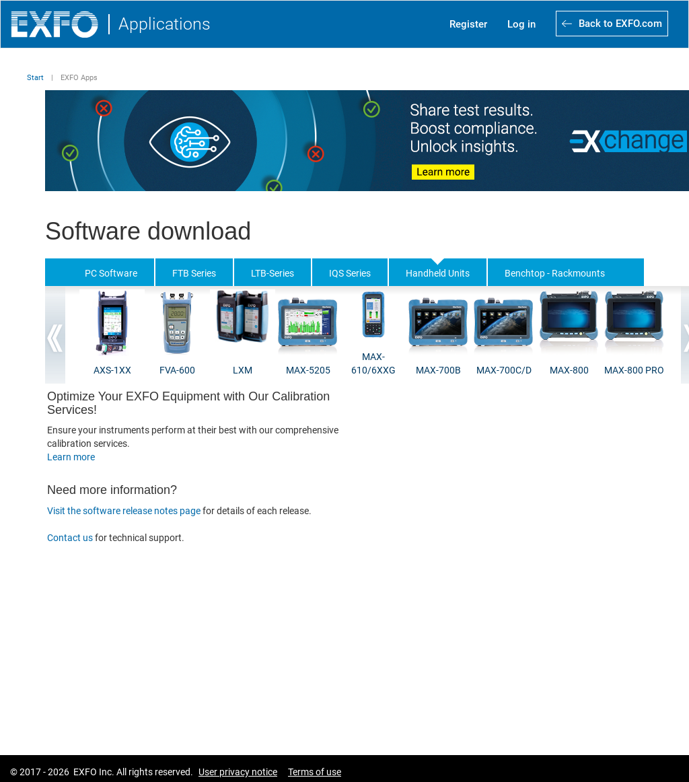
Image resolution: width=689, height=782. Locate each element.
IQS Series (350, 273)
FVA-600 (177, 370)
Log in (521, 24)
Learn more (71, 457)
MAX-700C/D (504, 370)
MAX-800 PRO (634, 370)
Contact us (71, 537)
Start (35, 77)
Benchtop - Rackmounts (555, 273)
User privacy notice (237, 772)
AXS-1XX (112, 370)
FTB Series (194, 273)
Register (468, 24)
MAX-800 (569, 370)
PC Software (111, 273)
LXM (242, 370)
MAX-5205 (308, 370)
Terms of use (314, 772)
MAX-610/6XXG (373, 363)
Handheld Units (438, 273)
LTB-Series (272, 273)
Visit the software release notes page (124, 510)
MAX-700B (438, 370)
